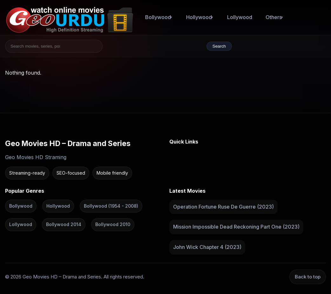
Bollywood (158, 17)
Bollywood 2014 (63, 224)
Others (274, 17)
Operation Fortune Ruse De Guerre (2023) (223, 206)
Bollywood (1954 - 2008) (111, 205)
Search (219, 46)
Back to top (308, 276)
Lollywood (239, 17)
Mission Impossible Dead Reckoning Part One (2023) (236, 227)
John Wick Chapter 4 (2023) (207, 247)
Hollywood (199, 17)
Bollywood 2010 (112, 224)
